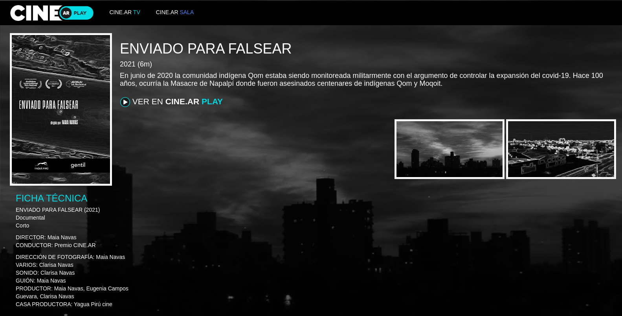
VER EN (171, 102)
